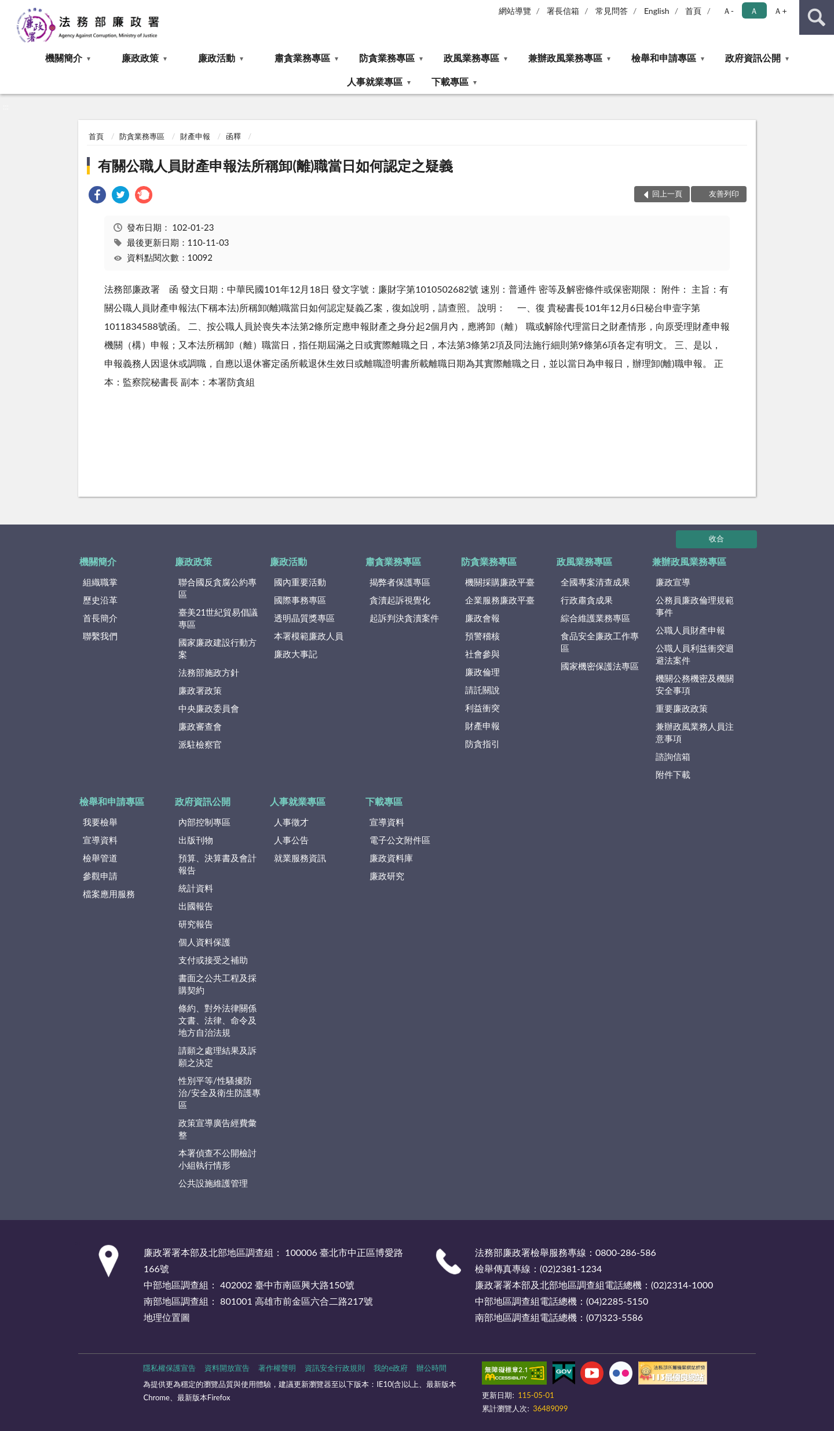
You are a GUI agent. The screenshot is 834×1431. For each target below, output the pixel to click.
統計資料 (195, 888)
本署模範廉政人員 (308, 636)
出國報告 (195, 906)
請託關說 (482, 689)
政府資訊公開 (753, 57)
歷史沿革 (100, 600)
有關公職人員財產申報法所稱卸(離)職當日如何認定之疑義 (275, 165)
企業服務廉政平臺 (500, 600)
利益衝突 (482, 707)
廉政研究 (387, 876)
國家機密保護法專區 (600, 666)
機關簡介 (63, 57)
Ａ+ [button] (780, 11)
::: (9, 8)
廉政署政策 (200, 690)
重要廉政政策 (682, 708)
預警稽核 (482, 636)
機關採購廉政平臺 (500, 582)
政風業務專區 (471, 57)
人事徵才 (291, 822)
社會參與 (482, 654)
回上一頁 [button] (667, 193)
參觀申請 (100, 876)
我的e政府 (391, 1367)
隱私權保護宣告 (169, 1367)
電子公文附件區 (400, 840)
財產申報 (195, 136)
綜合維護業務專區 (595, 618)
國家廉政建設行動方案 (217, 648)
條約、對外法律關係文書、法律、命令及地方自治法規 (217, 1020)
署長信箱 (563, 11)
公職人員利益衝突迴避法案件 (695, 654)
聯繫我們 (100, 636)
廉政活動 (216, 57)
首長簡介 (100, 618)
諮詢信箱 (673, 756)
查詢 (816, 17)
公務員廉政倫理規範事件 (695, 606)
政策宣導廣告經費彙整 (217, 1128)
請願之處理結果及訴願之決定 (217, 1056)
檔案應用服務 (109, 894)
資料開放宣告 (227, 1367)
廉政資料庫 (391, 858)
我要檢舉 (100, 822)
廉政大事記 (295, 654)
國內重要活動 (300, 582)
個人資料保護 (204, 942)
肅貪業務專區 (302, 57)
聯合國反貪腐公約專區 (217, 588)
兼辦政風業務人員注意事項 (695, 732)
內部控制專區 (204, 822)
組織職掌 (100, 582)
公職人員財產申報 (690, 630)
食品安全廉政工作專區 (600, 642)
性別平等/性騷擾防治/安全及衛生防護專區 (219, 1092)
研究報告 (195, 924)
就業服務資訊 (300, 858)
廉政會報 (482, 618)
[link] (97, 196)
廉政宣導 (673, 582)
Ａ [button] (754, 11)
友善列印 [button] (724, 193)
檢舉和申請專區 (663, 57)
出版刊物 (195, 840)
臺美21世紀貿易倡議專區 (218, 618)
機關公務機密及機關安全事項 (695, 684)
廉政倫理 (482, 672)
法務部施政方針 (208, 672)
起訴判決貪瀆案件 (404, 618)
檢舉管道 (100, 858)
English (657, 11)
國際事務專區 (300, 600)
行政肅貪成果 (587, 600)
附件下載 (673, 774)
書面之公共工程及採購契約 (217, 984)
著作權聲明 (277, 1367)
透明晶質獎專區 (304, 618)
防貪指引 (482, 743)
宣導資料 (100, 840)
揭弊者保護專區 (400, 582)
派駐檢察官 (200, 744)
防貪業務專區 (387, 57)
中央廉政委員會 (208, 708)
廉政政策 (140, 57)
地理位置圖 (167, 1317)
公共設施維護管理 (213, 1183)
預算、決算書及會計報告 (217, 864)
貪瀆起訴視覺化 (400, 600)
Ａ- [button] (728, 11)
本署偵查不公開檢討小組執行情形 (217, 1159)
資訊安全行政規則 (335, 1367)
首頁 (693, 11)
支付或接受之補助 (213, 960)
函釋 (233, 136)
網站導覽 (515, 11)
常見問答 (611, 11)
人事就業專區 (375, 81)
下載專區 (450, 81)
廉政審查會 (200, 726)
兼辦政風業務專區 (565, 57)
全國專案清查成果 (595, 582)
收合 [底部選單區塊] (716, 538)
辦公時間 (431, 1367)
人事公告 (291, 840)
